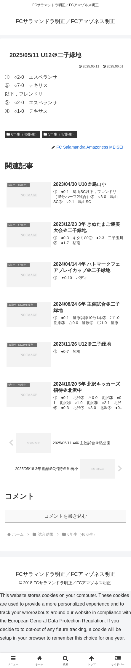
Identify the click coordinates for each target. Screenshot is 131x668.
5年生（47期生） (60, 134)
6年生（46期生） (23, 134)
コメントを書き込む (65, 516)
